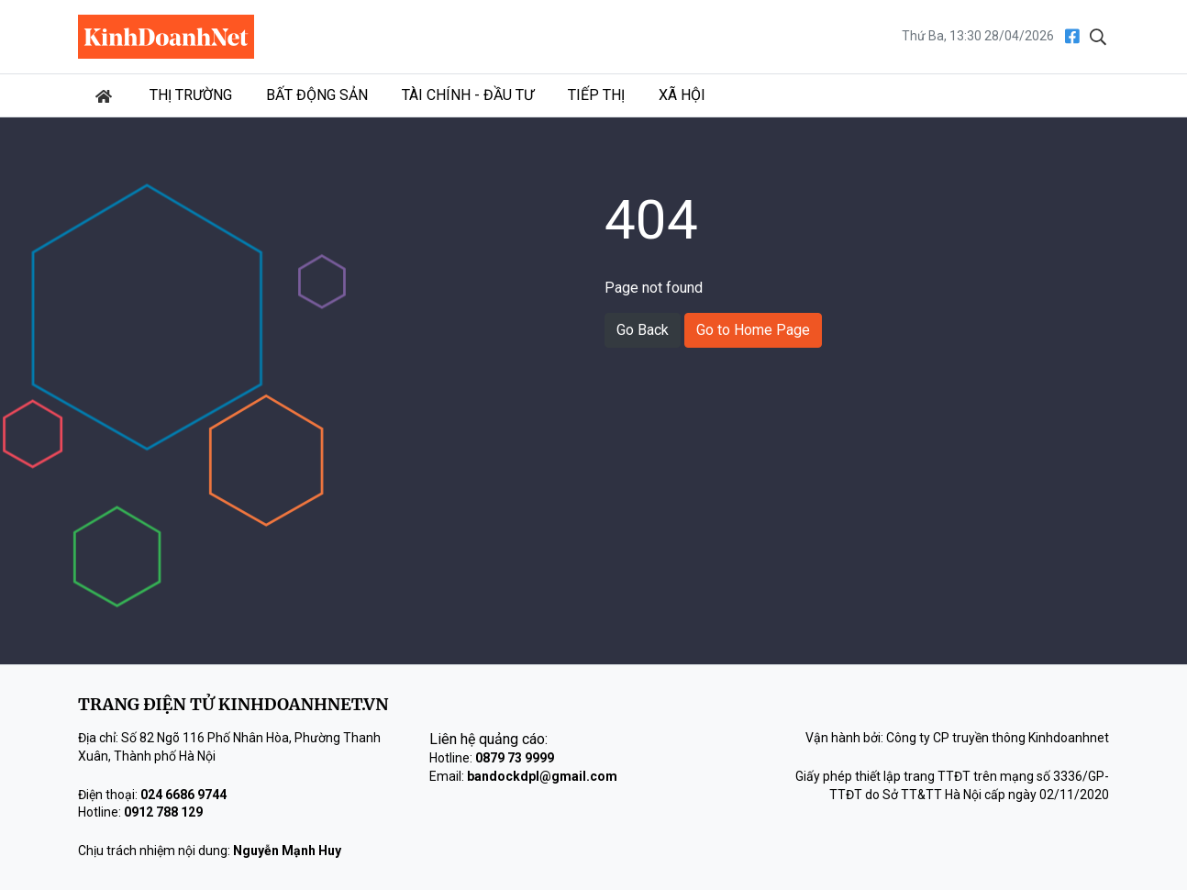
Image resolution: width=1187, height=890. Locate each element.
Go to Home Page (753, 330)
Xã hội (682, 95)
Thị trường (191, 95)
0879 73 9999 (514, 758)
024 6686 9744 (183, 794)
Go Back (642, 330)
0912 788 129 (163, 812)
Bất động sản (317, 95)
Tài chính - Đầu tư (468, 95)
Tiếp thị (596, 95)
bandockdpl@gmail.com (542, 776)
